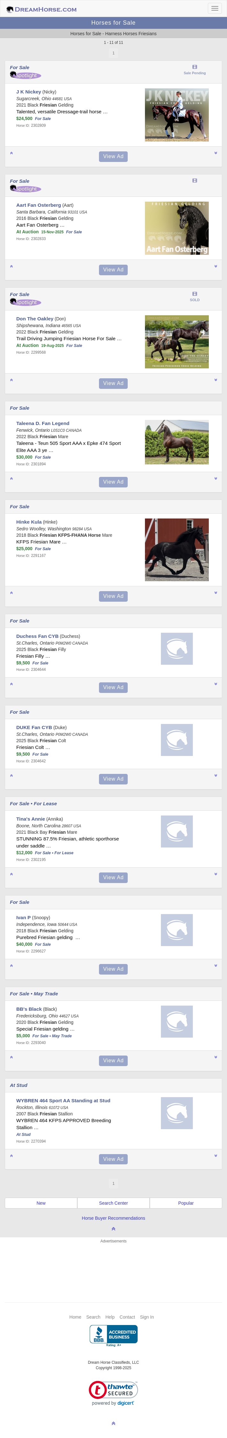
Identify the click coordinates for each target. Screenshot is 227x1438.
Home (75, 1317)
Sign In (147, 1317)
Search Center (113, 1203)
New (40, 1203)
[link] (113, 1393)
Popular (185, 1203)
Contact (127, 1317)
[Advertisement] (116, 1263)
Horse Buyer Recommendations (113, 1218)
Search (93, 1317)
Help (110, 1317)
